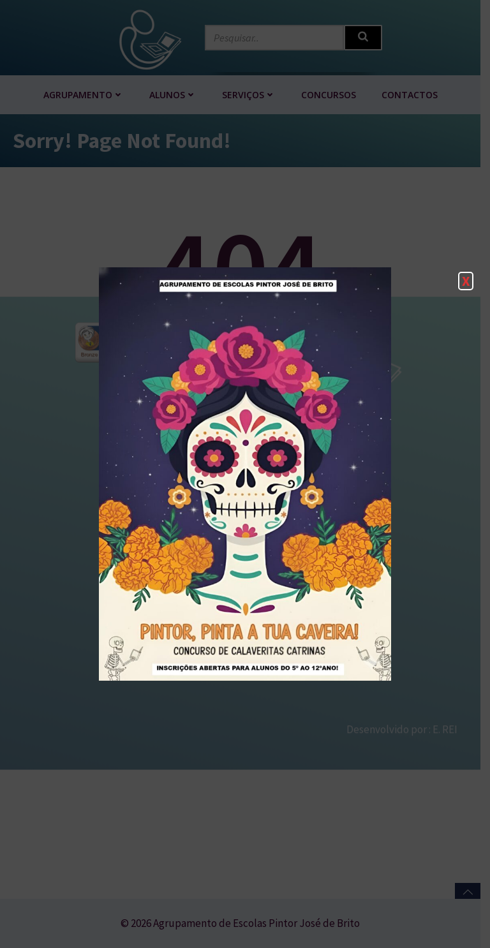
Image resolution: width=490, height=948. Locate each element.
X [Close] (466, 281)
